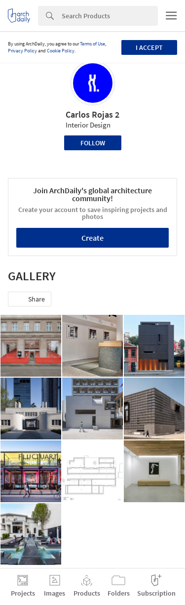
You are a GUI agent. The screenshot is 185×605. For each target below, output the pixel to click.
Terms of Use (92, 44)
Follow (92, 142)
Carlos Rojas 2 (92, 114)
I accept (149, 47)
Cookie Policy (60, 50)
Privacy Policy (22, 50)
